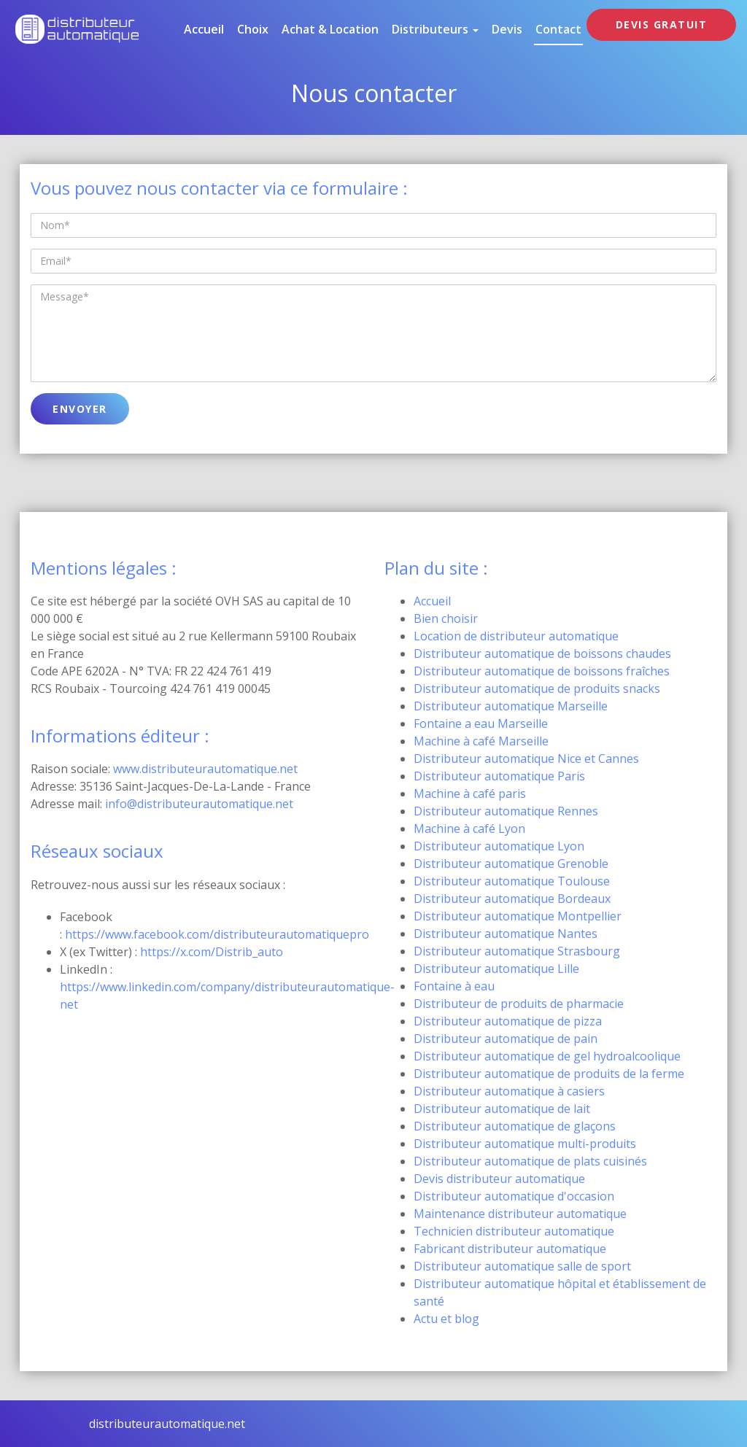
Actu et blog (446, 1319)
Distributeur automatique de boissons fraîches (542, 671)
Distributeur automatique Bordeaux (512, 899)
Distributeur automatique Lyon (499, 846)
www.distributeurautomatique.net (205, 769)
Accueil (204, 29)
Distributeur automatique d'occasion (514, 1196)
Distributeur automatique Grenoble (511, 864)
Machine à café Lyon (469, 829)
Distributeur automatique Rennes (506, 811)
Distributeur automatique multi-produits (525, 1144)
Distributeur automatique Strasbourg (517, 951)
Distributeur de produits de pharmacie (519, 1004)
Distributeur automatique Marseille (511, 706)
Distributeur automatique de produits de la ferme (549, 1074)
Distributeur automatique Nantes (505, 934)
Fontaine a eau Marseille (481, 723)
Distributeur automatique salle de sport (522, 1266)
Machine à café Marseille (481, 741)
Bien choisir (446, 618)
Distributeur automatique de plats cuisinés (530, 1161)
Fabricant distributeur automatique (510, 1249)
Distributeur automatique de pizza (508, 1021)
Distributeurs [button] (435, 29)
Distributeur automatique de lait (502, 1109)
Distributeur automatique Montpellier (518, 916)
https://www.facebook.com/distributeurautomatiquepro (217, 934)
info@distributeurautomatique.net (199, 804)
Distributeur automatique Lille (496, 969)
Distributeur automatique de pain (505, 1039)
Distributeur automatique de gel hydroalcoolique (547, 1056)
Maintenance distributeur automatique (520, 1214)
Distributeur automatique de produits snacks (537, 688)
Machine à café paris (470, 793)
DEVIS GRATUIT (662, 24)
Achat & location (330, 29)
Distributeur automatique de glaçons (515, 1126)
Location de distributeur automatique (516, 636)
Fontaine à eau (454, 986)
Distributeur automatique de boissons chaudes (542, 653)
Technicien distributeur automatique (514, 1231)
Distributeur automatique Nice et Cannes (526, 758)
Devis (507, 29)
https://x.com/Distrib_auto (211, 952)
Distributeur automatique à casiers (509, 1091)
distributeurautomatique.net (167, 1424)
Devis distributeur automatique (499, 1179)
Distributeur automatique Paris (499, 776)
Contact (558, 29)
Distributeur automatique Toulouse (512, 881)
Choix (252, 29)
